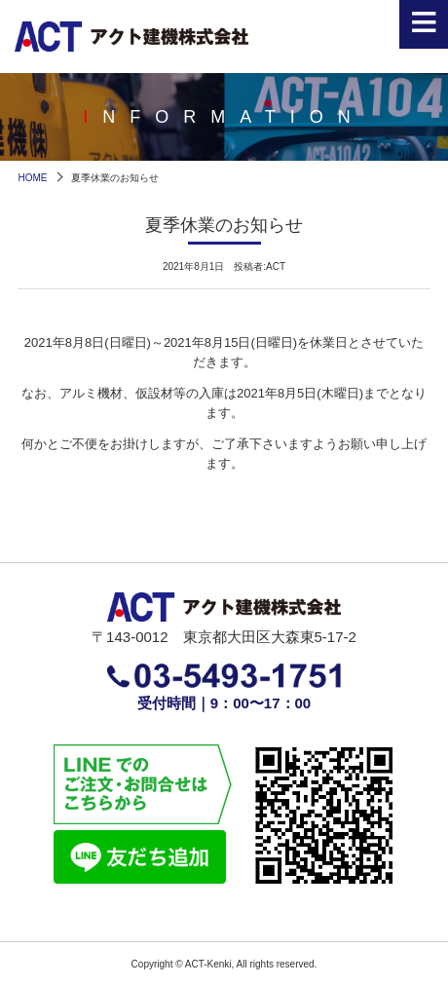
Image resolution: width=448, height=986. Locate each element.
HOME (32, 177)
